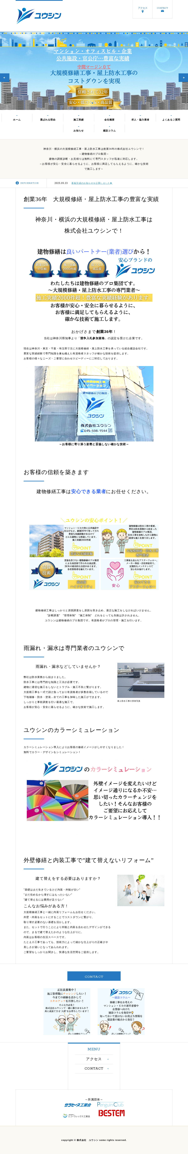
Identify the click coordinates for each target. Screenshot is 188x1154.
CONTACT (162, 8)
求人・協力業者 (140, 119)
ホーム (17, 119)
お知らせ (78, 130)
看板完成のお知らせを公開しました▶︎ (91, 183)
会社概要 (109, 119)
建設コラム (109, 130)
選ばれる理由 (47, 119)
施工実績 (78, 119)
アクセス (142, 8)
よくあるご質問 (171, 119)
